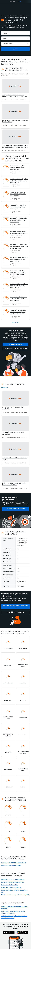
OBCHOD (12, 1)
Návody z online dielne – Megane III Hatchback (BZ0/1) (15, 895)
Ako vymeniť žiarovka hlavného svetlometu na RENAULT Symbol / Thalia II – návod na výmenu (18, 233)
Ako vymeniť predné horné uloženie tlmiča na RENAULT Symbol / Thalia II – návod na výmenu (19, 246)
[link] (15, 90)
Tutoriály (9, 15)
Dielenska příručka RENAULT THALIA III (11, 865)
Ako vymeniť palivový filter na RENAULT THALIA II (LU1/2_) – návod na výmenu (18, 193)
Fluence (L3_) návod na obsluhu (9, 885)
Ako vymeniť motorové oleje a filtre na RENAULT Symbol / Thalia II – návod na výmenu (19, 180)
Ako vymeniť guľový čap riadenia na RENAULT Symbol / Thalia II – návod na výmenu (19, 259)
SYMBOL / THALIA (24, 15)
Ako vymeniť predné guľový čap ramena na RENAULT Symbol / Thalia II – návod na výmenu (18, 312)
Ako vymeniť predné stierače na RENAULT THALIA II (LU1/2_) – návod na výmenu (18, 207)
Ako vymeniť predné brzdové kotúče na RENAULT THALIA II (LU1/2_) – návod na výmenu (17, 272)
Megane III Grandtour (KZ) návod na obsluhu (12, 879)
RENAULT (15, 15)
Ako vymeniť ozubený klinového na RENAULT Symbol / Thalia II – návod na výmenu (19, 285)
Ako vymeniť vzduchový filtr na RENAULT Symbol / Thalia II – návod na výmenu (18, 167)
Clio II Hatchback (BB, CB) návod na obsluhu (12, 882)
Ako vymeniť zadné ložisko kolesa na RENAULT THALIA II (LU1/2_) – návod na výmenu (18, 298)
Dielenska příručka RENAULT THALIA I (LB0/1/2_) (14, 863)
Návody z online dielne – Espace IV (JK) (11, 887)
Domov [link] (3, 15)
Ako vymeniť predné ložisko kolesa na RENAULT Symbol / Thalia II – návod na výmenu (18, 220)
